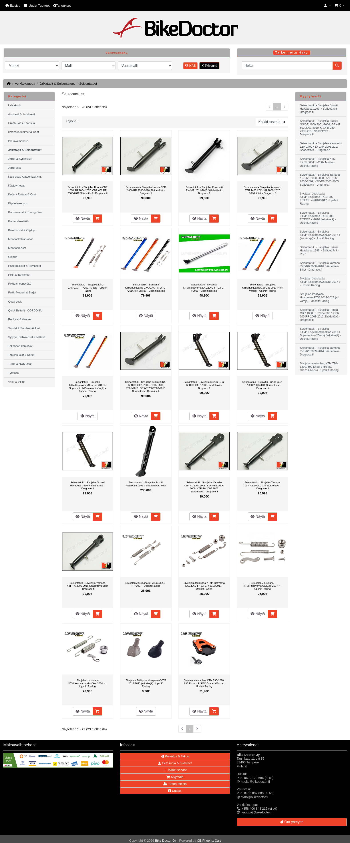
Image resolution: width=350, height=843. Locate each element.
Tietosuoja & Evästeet (175, 763)
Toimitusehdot (175, 770)
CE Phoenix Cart (209, 840)
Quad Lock (15, 301)
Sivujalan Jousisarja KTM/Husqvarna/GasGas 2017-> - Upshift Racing (262, 586)
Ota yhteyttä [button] (292, 822)
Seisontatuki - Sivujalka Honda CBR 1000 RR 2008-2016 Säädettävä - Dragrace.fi (146, 190)
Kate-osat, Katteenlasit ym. (25, 176)
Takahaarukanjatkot (20, 346)
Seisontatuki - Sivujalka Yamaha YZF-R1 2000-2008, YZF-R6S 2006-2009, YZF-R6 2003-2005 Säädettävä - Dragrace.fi (204, 487)
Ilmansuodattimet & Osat (23, 132)
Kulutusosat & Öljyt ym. (22, 230)
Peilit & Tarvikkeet (19, 274)
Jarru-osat (14, 167)
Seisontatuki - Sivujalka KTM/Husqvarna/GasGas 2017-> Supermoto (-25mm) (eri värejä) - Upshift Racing (87, 386)
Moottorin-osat (17, 248)
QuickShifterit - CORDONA (25, 310)
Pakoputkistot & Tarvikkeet (24, 265)
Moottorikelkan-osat (20, 239)
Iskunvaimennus (18, 141)
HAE (190, 65)
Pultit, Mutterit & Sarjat (22, 292)
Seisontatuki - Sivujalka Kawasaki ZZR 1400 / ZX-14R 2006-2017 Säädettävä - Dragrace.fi (262, 190)
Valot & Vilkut (16, 381)
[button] (327, 5)
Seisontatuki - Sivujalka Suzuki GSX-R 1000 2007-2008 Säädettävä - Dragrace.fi (204, 385)
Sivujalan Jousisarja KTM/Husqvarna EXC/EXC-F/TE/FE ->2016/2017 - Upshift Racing (204, 586)
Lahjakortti (14, 105)
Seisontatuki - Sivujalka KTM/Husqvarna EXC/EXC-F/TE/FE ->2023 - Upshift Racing (204, 287)
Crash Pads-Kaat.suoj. (22, 123)
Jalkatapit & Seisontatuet (57, 83)
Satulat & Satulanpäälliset (24, 328)
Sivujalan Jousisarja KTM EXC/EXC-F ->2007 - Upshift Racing (145, 584)
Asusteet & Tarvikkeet (21, 114)
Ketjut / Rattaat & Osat (22, 194)
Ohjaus (12, 257)
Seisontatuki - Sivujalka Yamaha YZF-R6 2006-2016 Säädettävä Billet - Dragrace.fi (87, 586)
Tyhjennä (209, 65)
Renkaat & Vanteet (20, 319)
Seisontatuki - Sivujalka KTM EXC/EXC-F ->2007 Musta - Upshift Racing (87, 287)
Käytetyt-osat (16, 185)
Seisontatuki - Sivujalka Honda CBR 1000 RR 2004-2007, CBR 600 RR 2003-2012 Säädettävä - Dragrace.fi (88, 190)
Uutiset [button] (174, 791)
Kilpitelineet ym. (18, 203)
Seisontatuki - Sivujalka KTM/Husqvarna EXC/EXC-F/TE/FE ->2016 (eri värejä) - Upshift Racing (146, 287)
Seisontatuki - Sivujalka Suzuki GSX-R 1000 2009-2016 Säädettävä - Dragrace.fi (262, 385)
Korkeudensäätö (18, 221)
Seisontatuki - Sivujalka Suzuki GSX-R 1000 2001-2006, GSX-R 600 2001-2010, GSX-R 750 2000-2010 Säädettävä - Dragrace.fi (145, 386)
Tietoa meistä (175, 784)
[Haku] (287, 65)
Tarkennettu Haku (291, 52)
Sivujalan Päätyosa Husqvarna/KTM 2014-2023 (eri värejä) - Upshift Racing (146, 683)
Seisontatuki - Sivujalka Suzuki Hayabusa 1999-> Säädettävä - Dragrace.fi (87, 485)
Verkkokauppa (25, 83)
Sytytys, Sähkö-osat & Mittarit (26, 337)
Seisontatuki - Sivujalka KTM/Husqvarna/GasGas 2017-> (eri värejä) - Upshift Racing (262, 287)
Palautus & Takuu (175, 756)
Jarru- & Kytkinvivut (20, 159)
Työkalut (13, 372)
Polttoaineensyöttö (19, 283)
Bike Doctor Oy (166, 840)
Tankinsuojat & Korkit (21, 355)
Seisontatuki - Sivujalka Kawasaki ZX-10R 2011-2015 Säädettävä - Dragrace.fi (204, 190)
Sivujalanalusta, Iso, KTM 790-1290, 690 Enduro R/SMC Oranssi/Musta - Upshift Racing (204, 683)
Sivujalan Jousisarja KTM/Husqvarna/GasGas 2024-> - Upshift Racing (87, 683)
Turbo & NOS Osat (20, 363)
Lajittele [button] (71, 121)
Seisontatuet (88, 83)
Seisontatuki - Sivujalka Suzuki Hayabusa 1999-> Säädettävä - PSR (145, 484)
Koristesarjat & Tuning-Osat (25, 212)
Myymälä (175, 777)
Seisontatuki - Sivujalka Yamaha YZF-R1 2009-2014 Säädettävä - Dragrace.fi (262, 485)
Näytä (83, 218)
